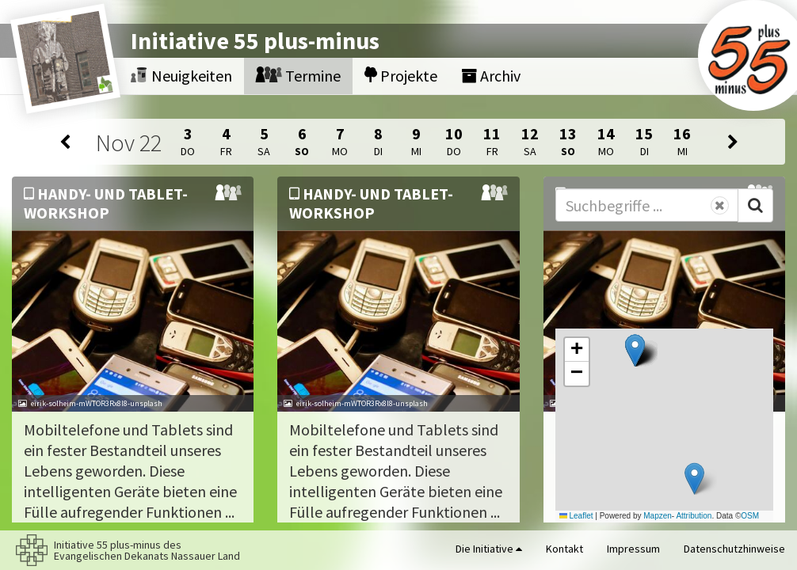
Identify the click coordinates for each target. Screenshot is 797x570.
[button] (635, 350)
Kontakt (564, 549)
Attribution (693, 515)
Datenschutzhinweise (734, 549)
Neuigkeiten (181, 76)
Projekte (400, 76)
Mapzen (657, 515)
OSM (750, 515)
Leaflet (576, 515)
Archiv (491, 76)
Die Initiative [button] (489, 549)
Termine (298, 76)
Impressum (633, 549)
